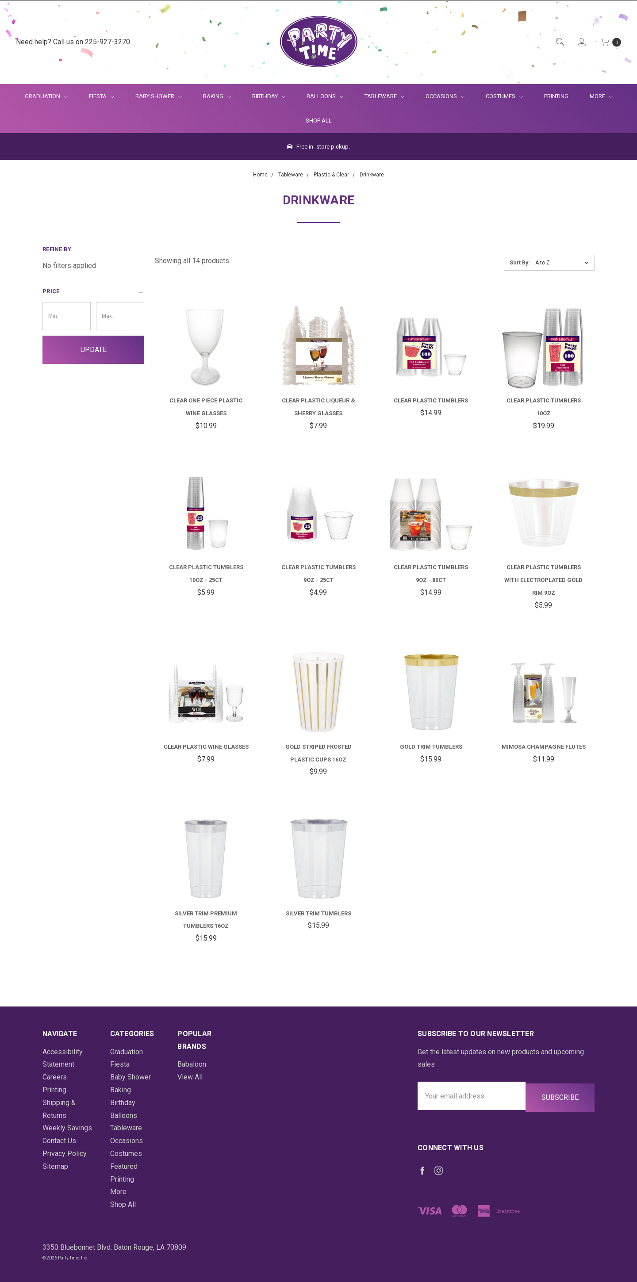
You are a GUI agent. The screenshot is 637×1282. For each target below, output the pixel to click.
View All (190, 1077)
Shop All (319, 120)
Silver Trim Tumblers (318, 913)
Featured (124, 1166)
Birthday (268, 96)
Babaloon (191, 1064)
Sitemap (55, 1166)
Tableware (384, 96)
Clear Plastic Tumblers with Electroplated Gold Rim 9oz (543, 580)
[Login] (581, 42)
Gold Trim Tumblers (431, 746)
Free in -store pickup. (318, 146)
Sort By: (520, 263)
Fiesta (101, 96)
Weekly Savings (67, 1128)
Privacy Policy (64, 1153)
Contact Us (59, 1141)
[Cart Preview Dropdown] (610, 42)
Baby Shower (158, 96)
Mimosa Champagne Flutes (544, 746)
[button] (93, 291)
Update (94, 349)
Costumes (504, 96)
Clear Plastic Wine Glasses (206, 746)
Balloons (325, 96)
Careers (54, 1077)
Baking (217, 96)
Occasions (445, 96)
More (596, 96)
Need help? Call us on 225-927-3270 (73, 42)
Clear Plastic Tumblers (431, 400)
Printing (556, 96)
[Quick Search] (559, 42)
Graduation (46, 96)
